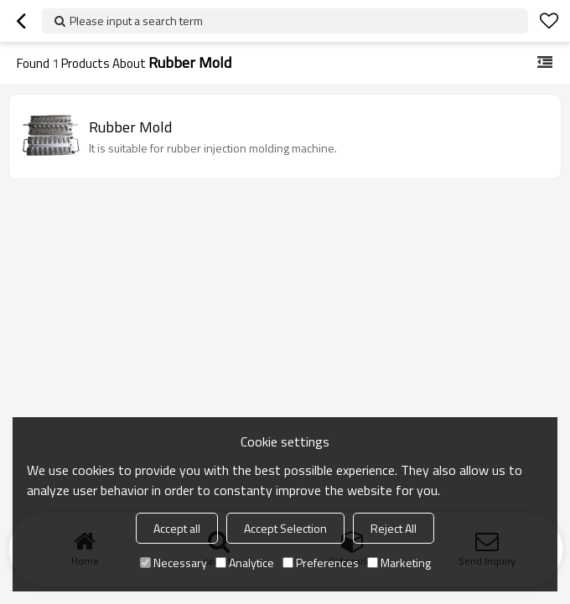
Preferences (320, 562)
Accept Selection (285, 528)
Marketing (399, 562)
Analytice (244, 562)
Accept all (176, 528)
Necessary (173, 562)
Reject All (393, 528)
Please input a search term (136, 20)
